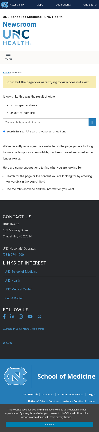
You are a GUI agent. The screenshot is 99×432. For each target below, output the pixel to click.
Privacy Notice (63, 417)
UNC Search (90, 4)
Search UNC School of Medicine (46, 131)
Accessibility (17, 4)
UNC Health (53, 17)
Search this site (13, 131)
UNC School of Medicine (22, 17)
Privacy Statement (71, 394)
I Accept (49, 424)
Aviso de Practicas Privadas (79, 401)
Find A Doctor (14, 298)
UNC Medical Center (18, 289)
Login (92, 394)
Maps (40, 4)
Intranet (48, 394)
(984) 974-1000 (13, 254)
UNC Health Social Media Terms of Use (23, 328)
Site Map (7, 342)
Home (6, 72)
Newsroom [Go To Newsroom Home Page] (20, 24)
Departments (63, 4)
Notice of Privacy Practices (44, 401)
